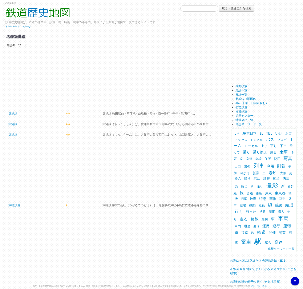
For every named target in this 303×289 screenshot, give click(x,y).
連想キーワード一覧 (248, 124)
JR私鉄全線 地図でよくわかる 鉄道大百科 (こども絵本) (263, 270)
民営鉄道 (241, 111)
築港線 (12, 113)
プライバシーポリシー (260, 286)
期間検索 (241, 86)
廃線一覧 (241, 94)
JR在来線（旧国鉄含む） (251, 103)
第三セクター (244, 115)
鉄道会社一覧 (244, 120)
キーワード (12, 26)
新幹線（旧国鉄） (247, 98)
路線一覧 (241, 90)
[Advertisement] (114, 78)
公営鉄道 (241, 107)
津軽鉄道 (14, 205)
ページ (26, 26)
